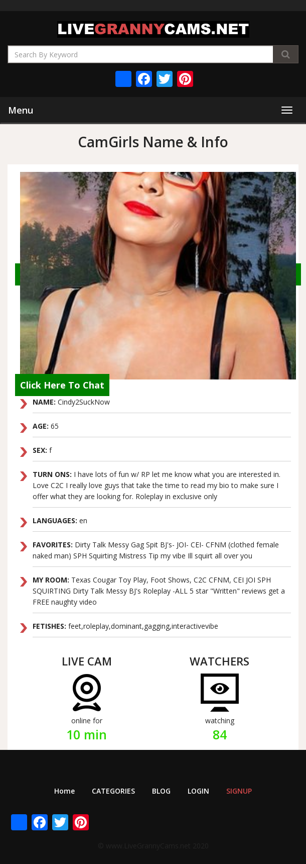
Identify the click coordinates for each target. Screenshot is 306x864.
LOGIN (198, 791)
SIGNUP (239, 791)
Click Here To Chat (62, 385)
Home (64, 791)
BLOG (161, 791)
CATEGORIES (113, 791)
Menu (20, 110)
